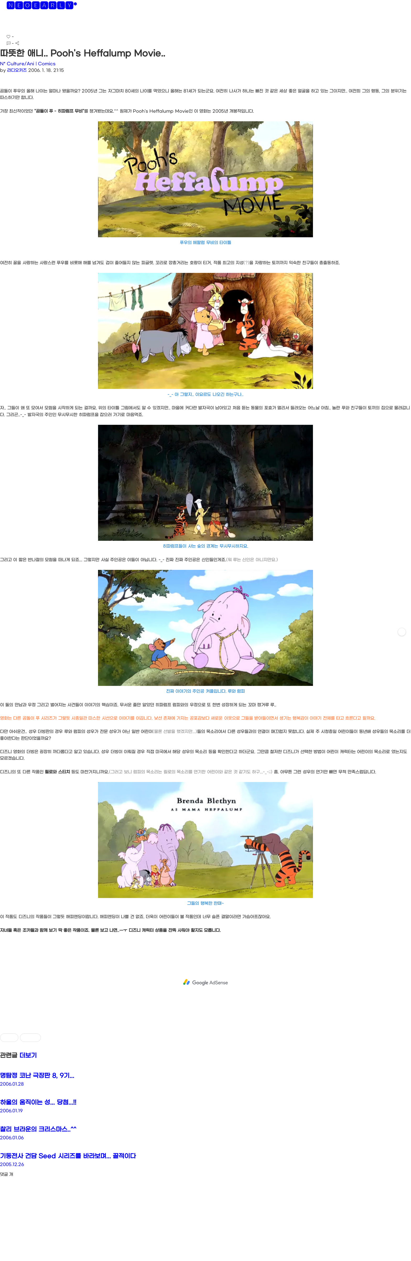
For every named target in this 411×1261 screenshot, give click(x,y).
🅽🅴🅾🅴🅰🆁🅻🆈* (41, 7)
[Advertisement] (205, 982)
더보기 (28, 1055)
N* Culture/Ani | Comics (28, 63)
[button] (8, 23)
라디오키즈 (17, 70)
